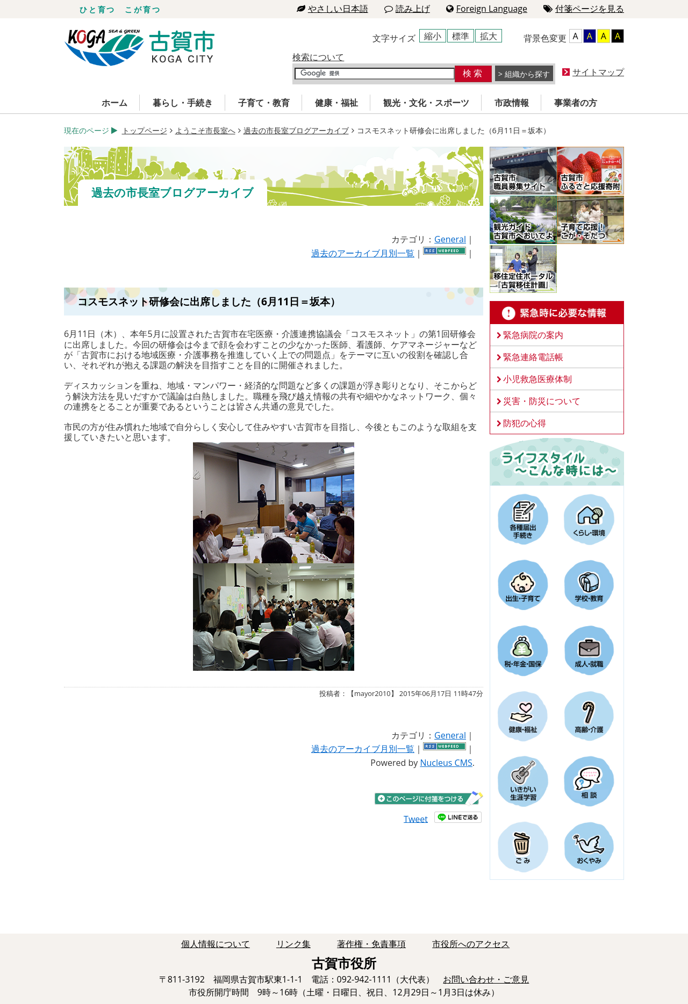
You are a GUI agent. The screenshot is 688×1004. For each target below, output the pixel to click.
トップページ (144, 130)
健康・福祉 (336, 103)
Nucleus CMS (446, 763)
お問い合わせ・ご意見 (486, 979)
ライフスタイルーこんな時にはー (557, 461)
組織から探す (527, 74)
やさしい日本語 (332, 9)
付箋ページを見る (583, 9)
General (450, 239)
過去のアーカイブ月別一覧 (362, 253)
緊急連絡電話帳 (533, 357)
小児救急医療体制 (537, 379)
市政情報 (511, 103)
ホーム (114, 103)
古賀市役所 (139, 48)
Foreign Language (486, 9)
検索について (318, 57)
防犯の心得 (524, 423)
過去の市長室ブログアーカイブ (296, 130)
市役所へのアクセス (471, 944)
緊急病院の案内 (533, 335)
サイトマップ (598, 72)
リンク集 (293, 944)
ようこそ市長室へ (205, 130)
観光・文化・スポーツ (426, 103)
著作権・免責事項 (371, 944)
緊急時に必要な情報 (557, 313)
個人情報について (215, 944)
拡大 (488, 36)
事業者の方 (575, 103)
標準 (460, 36)
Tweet (416, 818)
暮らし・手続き (183, 103)
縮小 (432, 36)
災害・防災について (541, 401)
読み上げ (407, 9)
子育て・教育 (264, 103)
